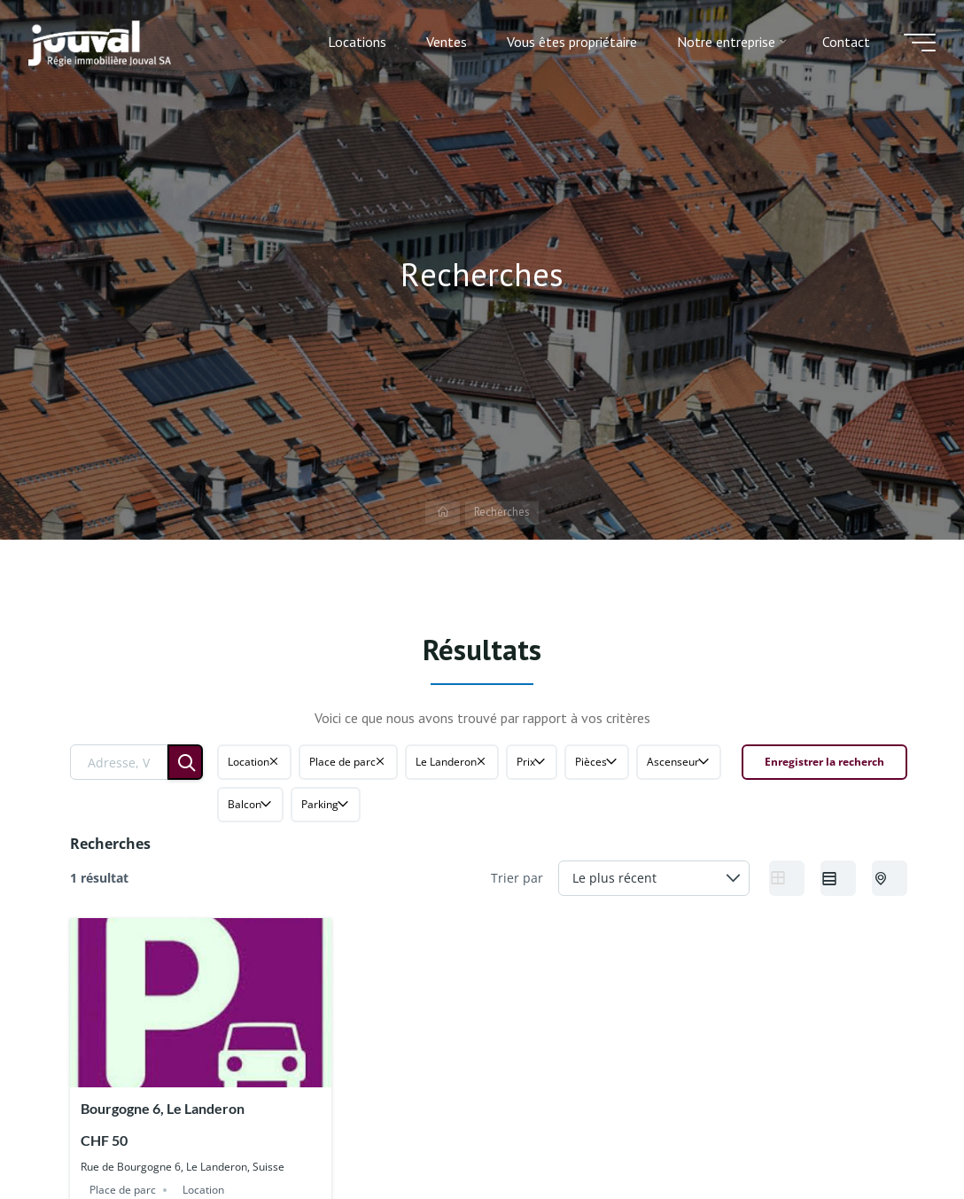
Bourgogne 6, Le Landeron (163, 1108)
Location (203, 1189)
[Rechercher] (185, 762)
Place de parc (122, 1189)
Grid (782, 877)
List (833, 877)
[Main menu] (920, 42)
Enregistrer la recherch (824, 761)
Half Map (887, 877)
